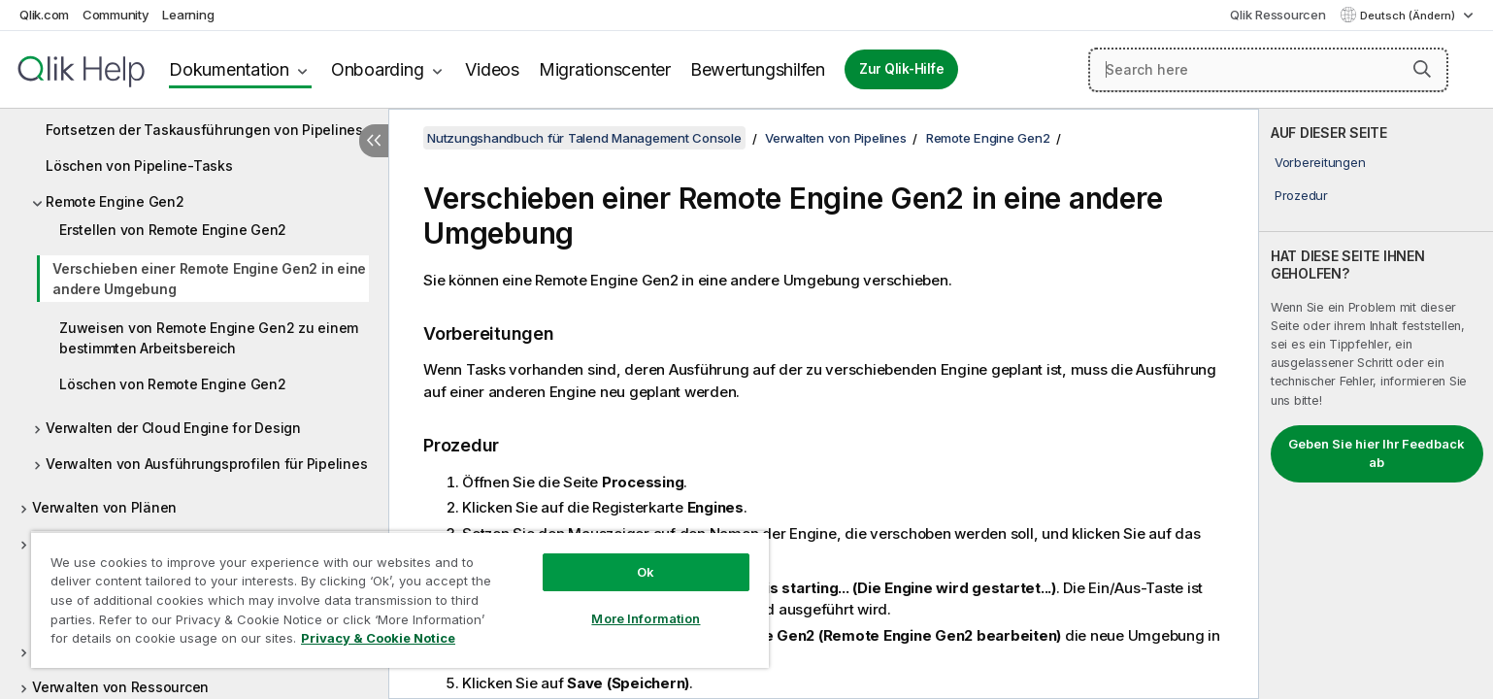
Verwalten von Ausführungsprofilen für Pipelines (206, 463)
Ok (645, 572)
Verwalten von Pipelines (835, 138)
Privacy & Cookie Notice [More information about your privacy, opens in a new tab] (378, 638)
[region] (400, 599)
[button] (1422, 69)
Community (116, 14)
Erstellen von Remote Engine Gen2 (172, 229)
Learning (188, 14)
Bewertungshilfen (757, 69)
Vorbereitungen (1320, 162)
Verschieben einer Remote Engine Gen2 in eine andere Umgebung (209, 278)
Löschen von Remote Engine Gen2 (172, 384)
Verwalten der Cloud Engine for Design (173, 427)
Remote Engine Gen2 (115, 201)
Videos (492, 69)
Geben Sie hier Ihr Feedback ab (1376, 453)
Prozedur (1301, 195)
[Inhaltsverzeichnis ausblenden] (373, 140)
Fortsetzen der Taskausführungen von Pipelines (204, 129)
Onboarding (377, 69)
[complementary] (1376, 404)
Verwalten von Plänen (104, 507)
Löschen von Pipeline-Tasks (139, 165)
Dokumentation (229, 69)
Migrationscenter (605, 69)
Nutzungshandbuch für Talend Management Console (584, 138)
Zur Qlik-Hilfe (902, 69)
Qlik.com (44, 14)
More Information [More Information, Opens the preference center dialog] (645, 618)
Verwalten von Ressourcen (120, 687)
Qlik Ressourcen (1277, 14)
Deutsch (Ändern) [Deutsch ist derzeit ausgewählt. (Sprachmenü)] (1409, 15)
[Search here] (1268, 70)
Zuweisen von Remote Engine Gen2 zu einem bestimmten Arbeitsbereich (208, 337)
